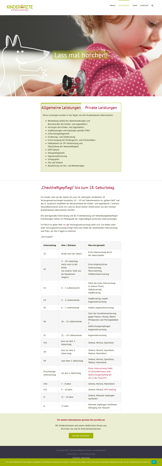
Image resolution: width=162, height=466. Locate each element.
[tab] (61, 107)
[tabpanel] (81, 142)
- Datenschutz (85, 458)
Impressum (76, 458)
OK (154, 462)
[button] (152, 5)
